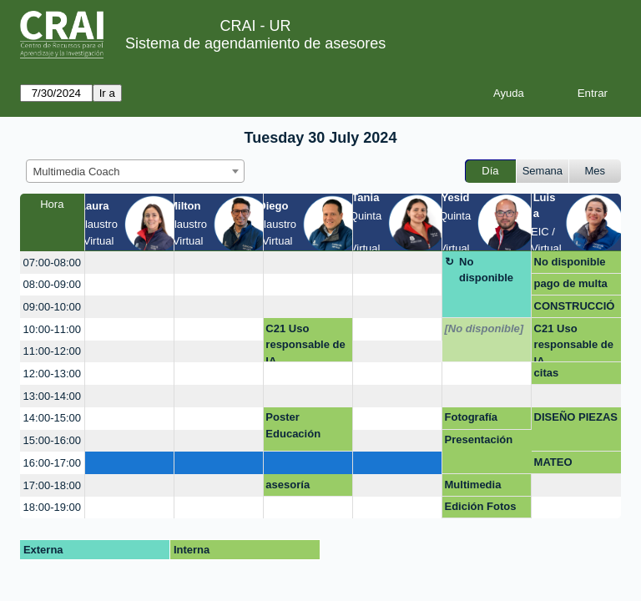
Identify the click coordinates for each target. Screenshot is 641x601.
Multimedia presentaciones (484, 487)
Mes (595, 170)
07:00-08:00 (52, 262)
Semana (542, 170)
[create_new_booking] (129, 262)
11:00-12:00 (52, 351)
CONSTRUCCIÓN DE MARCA (574, 309)
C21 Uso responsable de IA (305, 342)
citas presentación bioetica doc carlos (568, 375)
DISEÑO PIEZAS (576, 417)
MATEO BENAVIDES (565, 465)
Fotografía (471, 417)
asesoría (287, 484)
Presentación (479, 439)
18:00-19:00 (52, 507)
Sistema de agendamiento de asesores (255, 43)
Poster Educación (292, 425)
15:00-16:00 (52, 440)
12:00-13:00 (52, 373)
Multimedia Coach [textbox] (76, 171)
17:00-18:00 (52, 485)
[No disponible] (484, 328)
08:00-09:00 (52, 284)
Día (490, 170)
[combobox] (135, 171)
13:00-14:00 (52, 396)
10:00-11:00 (52, 329)
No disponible (486, 270)
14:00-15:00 (52, 418)
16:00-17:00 (52, 463)
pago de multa (571, 283)
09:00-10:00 (52, 306)
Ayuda (508, 93)
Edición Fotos (481, 506)
